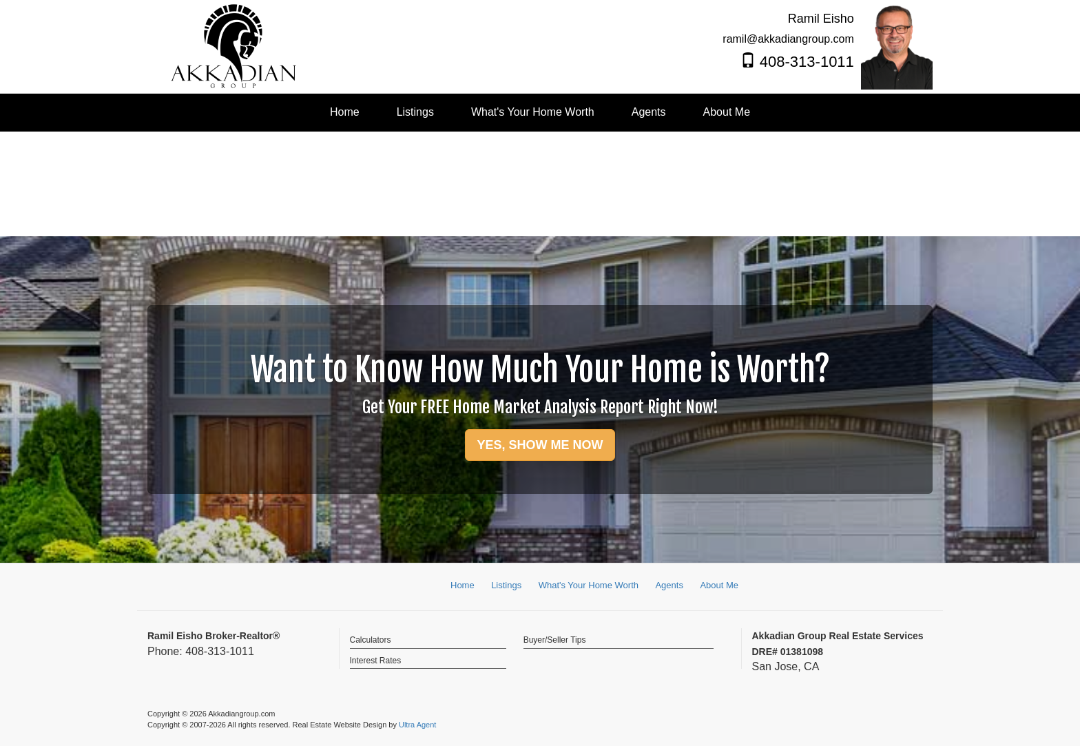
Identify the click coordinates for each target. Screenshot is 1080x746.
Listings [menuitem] (415, 112)
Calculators (370, 640)
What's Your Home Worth (588, 585)
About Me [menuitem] (726, 112)
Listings (506, 585)
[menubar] (540, 113)
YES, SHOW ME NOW (540, 445)
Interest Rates (376, 660)
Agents (669, 585)
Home (462, 585)
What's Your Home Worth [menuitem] (532, 112)
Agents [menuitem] (649, 112)
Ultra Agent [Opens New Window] (417, 725)
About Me (719, 585)
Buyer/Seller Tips (554, 640)
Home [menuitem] (345, 112)
